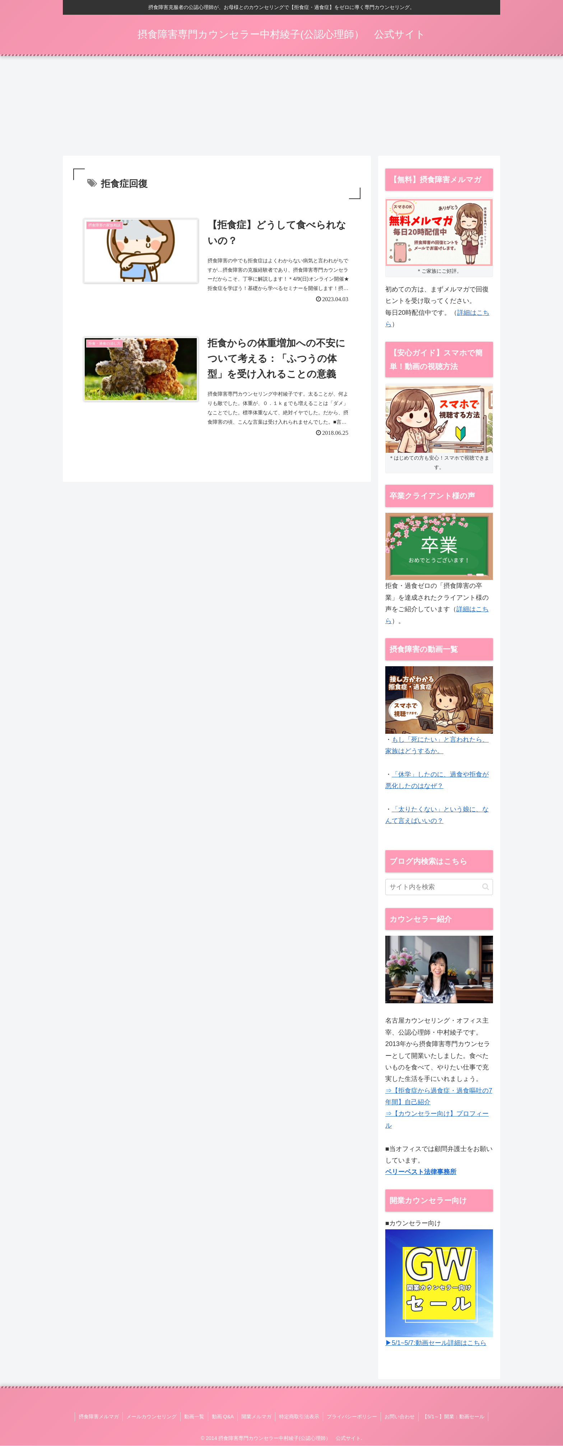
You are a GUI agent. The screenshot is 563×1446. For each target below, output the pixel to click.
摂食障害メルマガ (99, 1417)
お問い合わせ (400, 1417)
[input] (439, 887)
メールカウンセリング (151, 1417)
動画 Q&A (223, 1417)
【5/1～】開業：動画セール (453, 1417)
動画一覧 (194, 1417)
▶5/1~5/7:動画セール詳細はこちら (436, 1343)
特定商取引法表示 (299, 1417)
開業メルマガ (256, 1417)
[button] (485, 887)
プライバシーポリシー (352, 1417)
